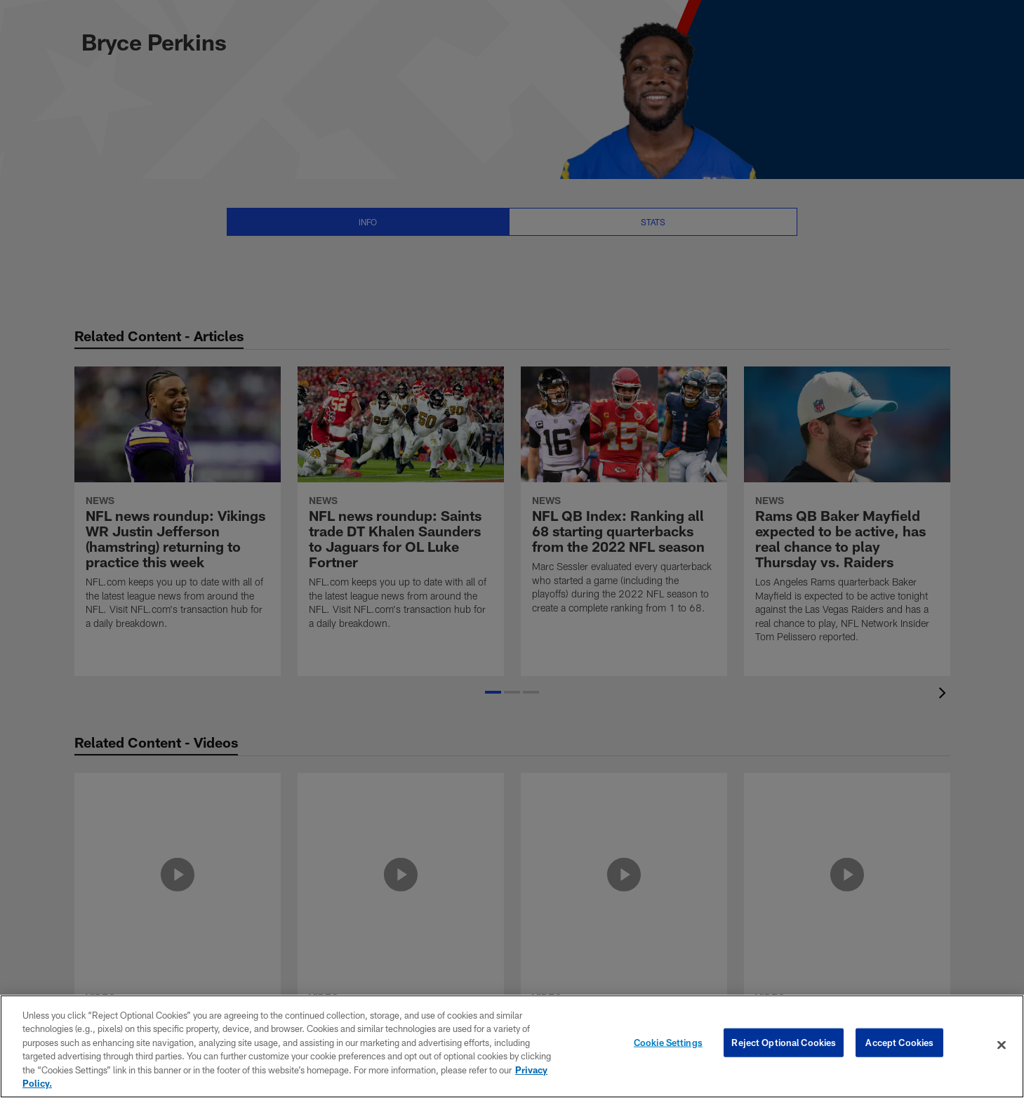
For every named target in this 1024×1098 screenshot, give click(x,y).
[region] (512, 1046)
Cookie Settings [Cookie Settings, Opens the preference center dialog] (668, 1044)
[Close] (1001, 1045)
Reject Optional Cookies (783, 1044)
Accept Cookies (899, 1044)
